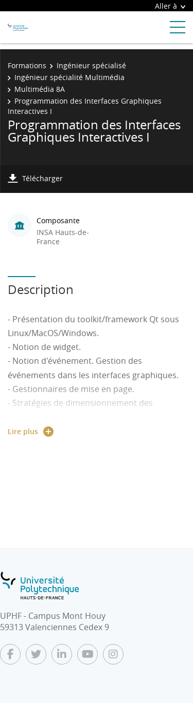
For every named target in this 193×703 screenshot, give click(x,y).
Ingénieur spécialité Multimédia (69, 77)
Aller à (170, 6)
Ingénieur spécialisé (91, 65)
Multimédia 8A (39, 89)
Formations (27, 65)
